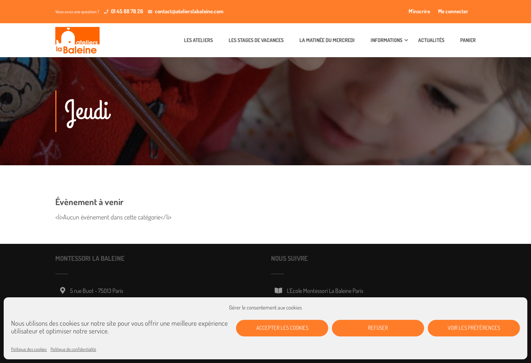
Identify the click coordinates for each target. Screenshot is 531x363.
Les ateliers (198, 40)
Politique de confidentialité (73, 349)
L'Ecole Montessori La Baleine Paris (325, 290)
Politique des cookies (29, 349)
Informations (386, 40)
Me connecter (453, 11)
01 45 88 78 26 (127, 11)
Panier (468, 40)
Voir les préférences (474, 327)
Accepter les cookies (282, 327)
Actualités (431, 40)
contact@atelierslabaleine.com (189, 11)
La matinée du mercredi (327, 40)
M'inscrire (419, 11)
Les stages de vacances (256, 40)
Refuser (378, 327)
